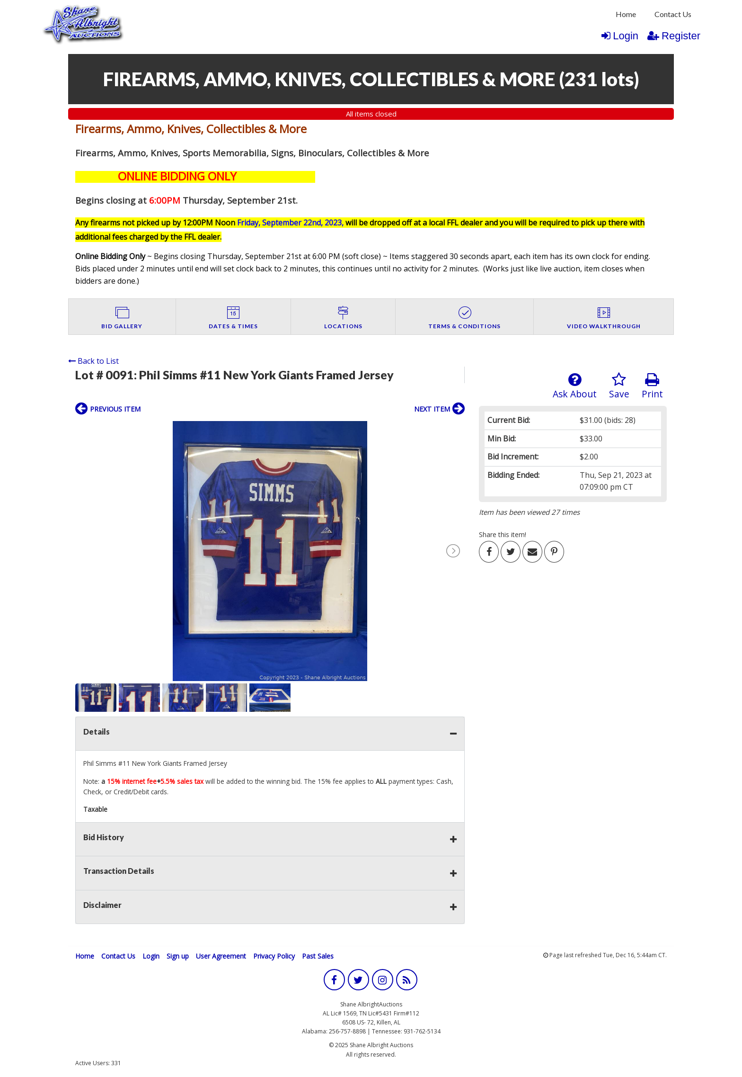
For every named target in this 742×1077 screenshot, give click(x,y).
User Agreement (221, 955)
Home (626, 13)
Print (652, 386)
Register (673, 36)
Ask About (575, 386)
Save (619, 386)
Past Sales (318, 955)
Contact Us (672, 13)
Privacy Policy (274, 955)
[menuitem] (626, 14)
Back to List (93, 361)
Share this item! (502, 534)
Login (619, 36)
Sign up (178, 955)
